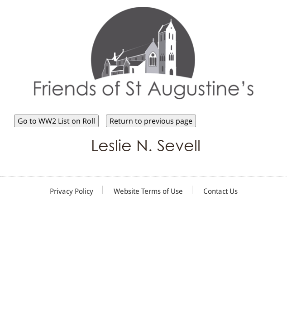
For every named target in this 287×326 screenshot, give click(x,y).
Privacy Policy (71, 191)
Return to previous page (151, 121)
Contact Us (220, 191)
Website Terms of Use (148, 191)
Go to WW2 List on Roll (56, 121)
